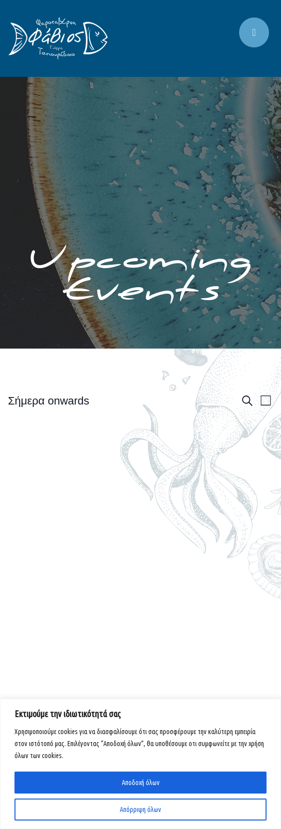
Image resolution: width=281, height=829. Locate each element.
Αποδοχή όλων (141, 783)
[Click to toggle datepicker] (48, 401)
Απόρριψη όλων (140, 810)
